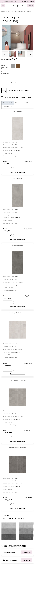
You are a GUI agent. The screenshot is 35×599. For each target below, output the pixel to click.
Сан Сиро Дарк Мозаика (17, 447)
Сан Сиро (13, 156)
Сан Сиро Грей (17, 178)
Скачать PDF (26, 552)
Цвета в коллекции (5, 67)
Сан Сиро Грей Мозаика (17, 380)
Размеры (5, 72)
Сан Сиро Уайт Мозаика (17, 313)
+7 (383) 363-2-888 (28, 1)
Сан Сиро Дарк (17, 245)
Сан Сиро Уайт (17, 111)
